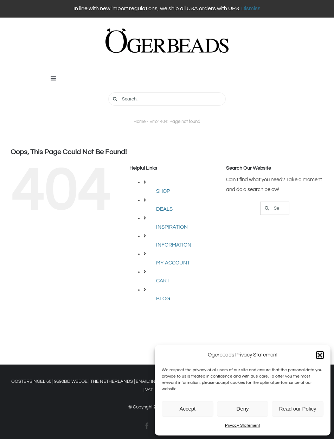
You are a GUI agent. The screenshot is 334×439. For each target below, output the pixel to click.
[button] (319, 355)
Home (140, 121)
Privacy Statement (242, 425)
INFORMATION (173, 245)
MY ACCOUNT (173, 263)
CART (162, 280)
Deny (242, 409)
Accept (187, 409)
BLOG (163, 298)
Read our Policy (297, 409)
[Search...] (167, 99)
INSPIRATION (172, 227)
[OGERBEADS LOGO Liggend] (167, 31)
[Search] (115, 99)
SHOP (163, 191)
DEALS (164, 209)
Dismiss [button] (251, 8)
